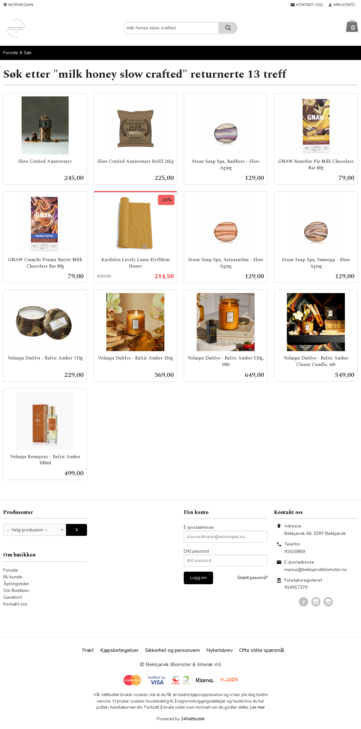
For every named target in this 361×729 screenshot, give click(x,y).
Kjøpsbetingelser (119, 650)
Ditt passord (196, 551)
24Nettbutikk (193, 719)
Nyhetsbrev (219, 650)
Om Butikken (16, 591)
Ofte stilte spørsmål (261, 650)
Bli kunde (12, 577)
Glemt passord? (252, 578)
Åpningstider (16, 584)
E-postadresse (199, 528)
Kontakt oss (15, 604)
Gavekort (12, 598)
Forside (10, 53)
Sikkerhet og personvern (172, 650)
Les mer (257, 708)
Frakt (88, 650)
